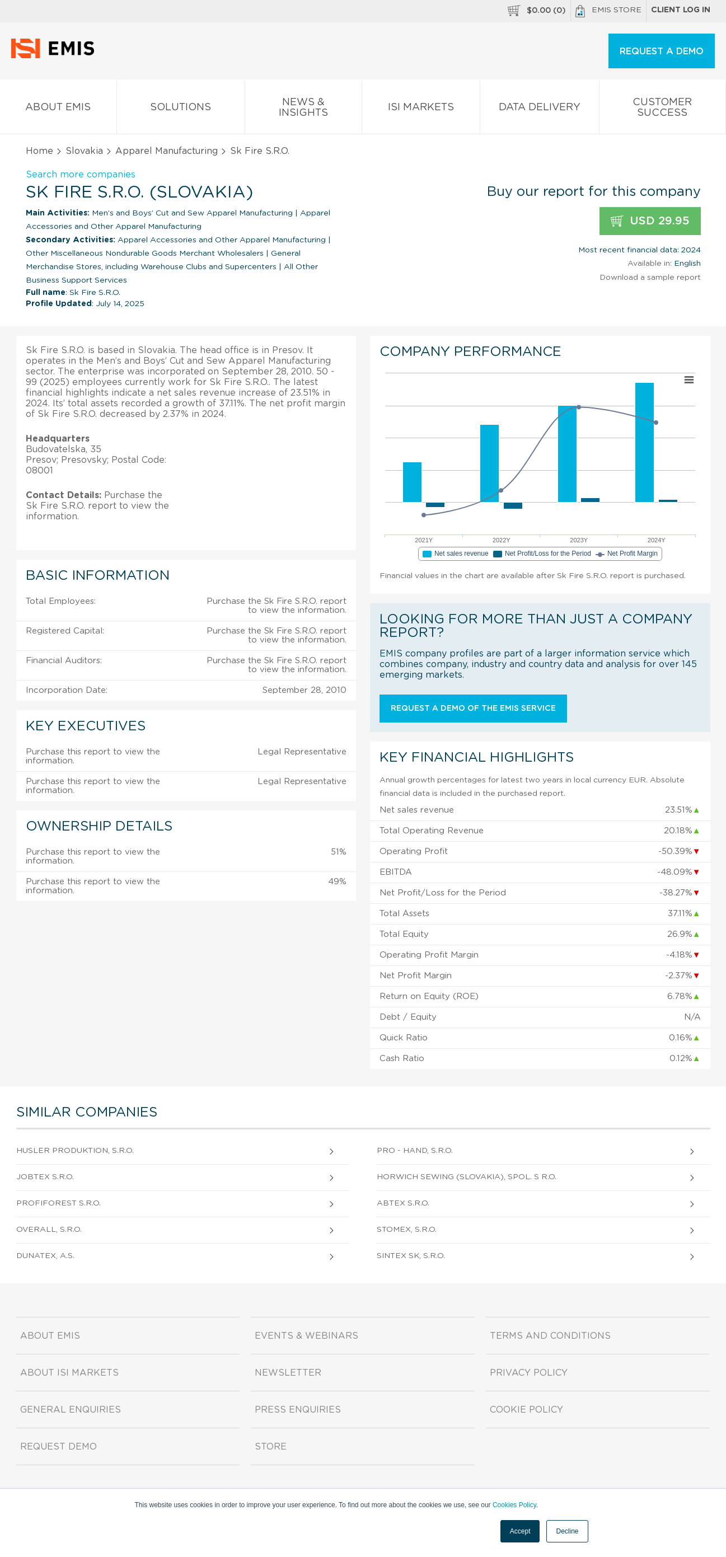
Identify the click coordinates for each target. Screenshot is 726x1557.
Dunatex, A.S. (45, 1256)
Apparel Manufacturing (166, 151)
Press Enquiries (298, 1409)
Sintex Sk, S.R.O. (411, 1256)
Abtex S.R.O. (403, 1203)
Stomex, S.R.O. (407, 1230)
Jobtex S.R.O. (45, 1177)
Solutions (180, 109)
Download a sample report (650, 278)
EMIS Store (608, 11)
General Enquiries (70, 1409)
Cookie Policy (526, 1409)
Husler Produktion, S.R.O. (75, 1151)
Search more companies (80, 174)
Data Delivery (539, 109)
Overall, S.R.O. (49, 1230)
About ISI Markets (69, 1372)
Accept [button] (520, 1531)
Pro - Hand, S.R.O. (415, 1151)
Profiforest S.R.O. (58, 1203)
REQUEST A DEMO (662, 51)
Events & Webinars (306, 1335)
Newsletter (288, 1372)
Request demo (58, 1446)
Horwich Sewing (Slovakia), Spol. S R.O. (466, 1177)
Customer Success (662, 109)
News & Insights (303, 109)
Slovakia (84, 151)
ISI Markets (421, 109)
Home (39, 151)
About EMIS (58, 109)
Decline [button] (567, 1531)
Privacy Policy (529, 1372)
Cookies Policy (514, 1505)
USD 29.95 (650, 221)
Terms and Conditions (550, 1335)
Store (271, 1446)
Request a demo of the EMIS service (473, 708)
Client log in (680, 10)
